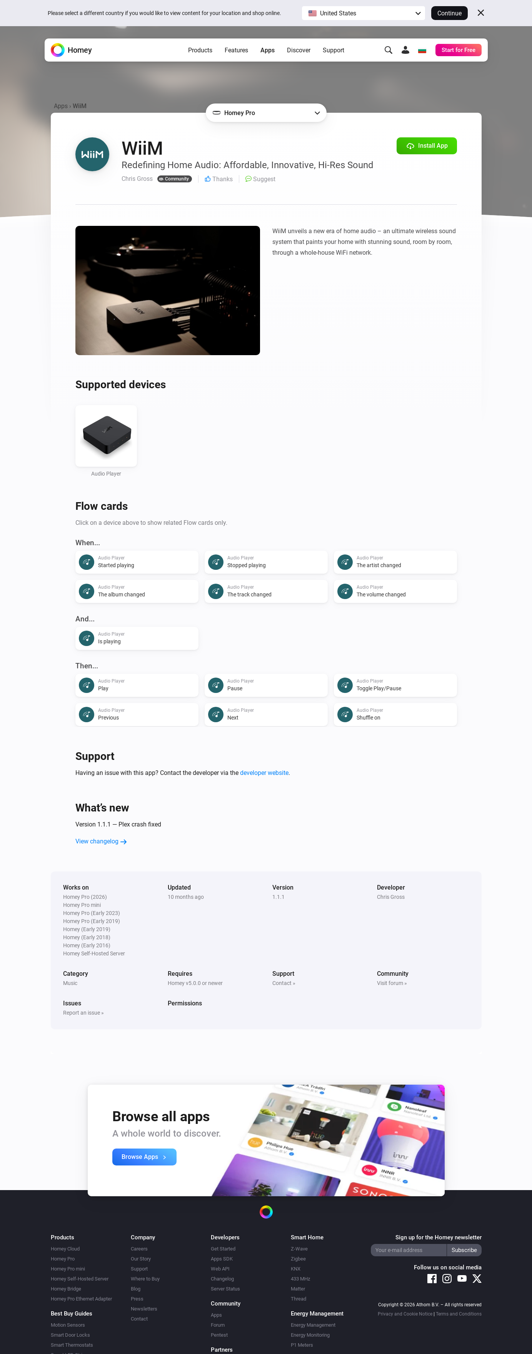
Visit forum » (392, 983)
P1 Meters (302, 1345)
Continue (449, 13)
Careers (139, 1249)
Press (137, 1299)
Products (200, 50)
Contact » (283, 983)
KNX (295, 1269)
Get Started (223, 1249)
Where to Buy (145, 1279)
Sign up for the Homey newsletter (438, 1237)
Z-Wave (299, 1249)
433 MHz (300, 1279)
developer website (264, 772)
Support (333, 50)
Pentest (219, 1335)
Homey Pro (63, 1259)
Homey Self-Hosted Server (79, 1279)
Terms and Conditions (459, 1314)
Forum (218, 1325)
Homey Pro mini (68, 1269)
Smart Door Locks (70, 1335)
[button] (363, 13)
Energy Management (313, 1325)
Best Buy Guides (71, 1313)
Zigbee (298, 1259)
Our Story (141, 1259)
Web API (220, 1269)
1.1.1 (278, 897)
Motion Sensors (68, 1325)
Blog (135, 1289)
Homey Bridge (66, 1289)
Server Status (225, 1289)
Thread (298, 1299)
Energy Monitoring (310, 1335)
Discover (298, 50)
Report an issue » (83, 1013)
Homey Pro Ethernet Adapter (81, 1299)
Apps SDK (222, 1259)
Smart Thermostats (72, 1345)
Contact (139, 1319)
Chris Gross (391, 897)
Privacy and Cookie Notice (405, 1314)
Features (236, 50)
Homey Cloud (65, 1249)
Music (70, 983)
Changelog (222, 1279)
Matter (298, 1289)
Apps (267, 50)
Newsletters (144, 1309)
